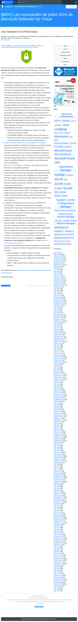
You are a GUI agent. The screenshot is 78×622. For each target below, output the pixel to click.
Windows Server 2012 (64, 238)
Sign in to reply (6, 285)
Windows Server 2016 (62, 244)
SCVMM (58, 188)
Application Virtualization (66, 115)
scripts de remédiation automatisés (19, 165)
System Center (61, 196)
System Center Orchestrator (65, 211)
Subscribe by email (65, 55)
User (76, 2)
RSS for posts (5, 40)
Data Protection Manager (62, 133)
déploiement (61, 136)
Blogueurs (9, 45)
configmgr (61, 129)
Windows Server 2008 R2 (64, 234)
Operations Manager (66, 168)
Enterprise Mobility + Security (65, 143)
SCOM (59, 183)
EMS (56, 140)
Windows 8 (69, 231)
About (65, 49)
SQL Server (60, 192)
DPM (71, 137)
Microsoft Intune (65, 158)
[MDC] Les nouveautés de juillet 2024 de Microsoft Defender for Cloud (37, 16)
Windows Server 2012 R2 (62, 241)
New (72, 6)
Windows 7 (59, 231)
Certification (58, 125)
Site (15, 2)
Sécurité (67, 188)
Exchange (58, 146)
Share (65, 58)
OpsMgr (60, 174)
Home (65, 46)
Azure (66, 120)
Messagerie (68, 147)
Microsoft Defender (62, 154)
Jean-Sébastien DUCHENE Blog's (25, 45)
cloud (66, 124)
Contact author (65, 52)
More (39, 6)
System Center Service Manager (65, 215)
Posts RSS (65, 61)
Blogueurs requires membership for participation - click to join (39, 619)
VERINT (41, 603)
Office (57, 162)
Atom (65, 64)
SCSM (67, 184)
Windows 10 (61, 227)
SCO (66, 180)
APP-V (57, 120)
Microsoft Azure (63, 150)
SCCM (59, 179)
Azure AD (73, 121)
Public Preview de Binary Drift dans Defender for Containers (25, 143)
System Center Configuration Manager (65, 203)
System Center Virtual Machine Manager (66, 222)
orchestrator (69, 175)
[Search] (39, 2)
